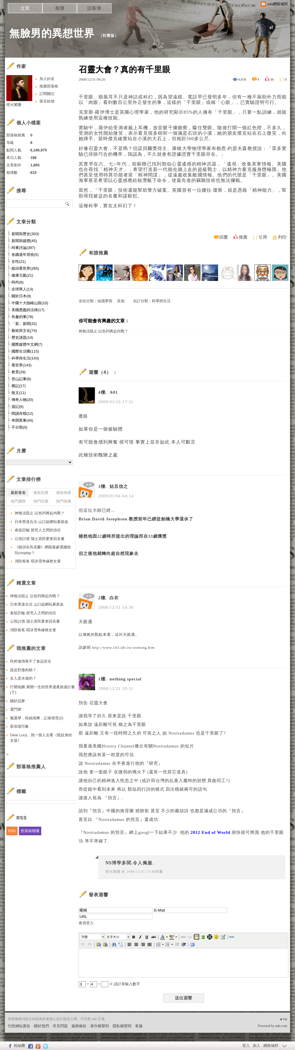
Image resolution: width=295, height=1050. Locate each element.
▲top (283, 1019)
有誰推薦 (98, 252)
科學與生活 (161, 301)
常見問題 (60, 1026)
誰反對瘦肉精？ (23, 670)
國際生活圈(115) (25, 351)
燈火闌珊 (112, 872)
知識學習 (104, 301)
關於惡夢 (17, 701)
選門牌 (15, 709)
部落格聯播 (30, 831)
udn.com (281, 1026)
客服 (139, 1026)
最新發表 (18, 492)
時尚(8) (18, 282)
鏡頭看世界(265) (25, 268)
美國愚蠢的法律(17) (28, 310)
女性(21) (19, 261)
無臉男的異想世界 (51, 33)
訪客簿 (94, 8)
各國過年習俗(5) (25, 254)
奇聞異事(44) (22, 420)
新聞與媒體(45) (24, 241)
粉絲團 (19, 1045)
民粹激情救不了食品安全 (30, 661)
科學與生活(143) (25, 358)
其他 (120, 301)
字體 (84, 937)
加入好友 (46, 79)
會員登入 (86, 923)
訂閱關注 (46, 94)
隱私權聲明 (122, 1026)
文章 (25, 8)
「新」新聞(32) (24, 324)
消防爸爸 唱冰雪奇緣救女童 (38, 561)
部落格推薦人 (31, 766)
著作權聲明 (99, 1026)
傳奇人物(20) (22, 399)
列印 (282, 237)
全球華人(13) (22, 289)
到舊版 (109, 35)
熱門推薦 (63, 501)
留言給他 (46, 101)
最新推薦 (63, 492)
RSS (12, 831)
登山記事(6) (21, 379)
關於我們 (41, 1026)
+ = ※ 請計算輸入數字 (109, 984)
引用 (262, 237)
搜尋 (68, 203)
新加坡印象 (19, 726)
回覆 (223, 237)
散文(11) (19, 393)
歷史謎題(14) (22, 337)
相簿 (59, 8)
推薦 (243, 237)
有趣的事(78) (22, 317)
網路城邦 (270, 1045)
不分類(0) (19, 427)
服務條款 (78, 1026)
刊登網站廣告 (19, 1026)
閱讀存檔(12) (22, 413)
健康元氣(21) (22, 275)
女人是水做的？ (23, 678)
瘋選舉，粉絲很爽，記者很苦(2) (36, 718)
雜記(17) (19, 386)
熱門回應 (40, 501)
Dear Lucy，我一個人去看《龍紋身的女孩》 (41, 738)
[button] (92, 937)
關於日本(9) (21, 296)
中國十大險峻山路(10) (30, 303)
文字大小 (113, 937)
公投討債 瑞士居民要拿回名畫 (40, 539)
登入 (246, 1045)
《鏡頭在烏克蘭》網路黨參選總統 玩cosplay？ (43, 550)
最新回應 (40, 492)
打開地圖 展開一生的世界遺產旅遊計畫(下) (42, 690)
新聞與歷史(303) (25, 234)
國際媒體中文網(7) (27, 344)
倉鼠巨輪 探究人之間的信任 (38, 530)
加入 (256, 1045)
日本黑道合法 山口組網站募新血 (41, 522)
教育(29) (19, 372)
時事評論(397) (23, 248)
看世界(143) (21, 365)
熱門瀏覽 (18, 501)
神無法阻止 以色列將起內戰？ (103, 331)
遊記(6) (18, 406)
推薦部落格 (48, 86)
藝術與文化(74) (24, 330)
